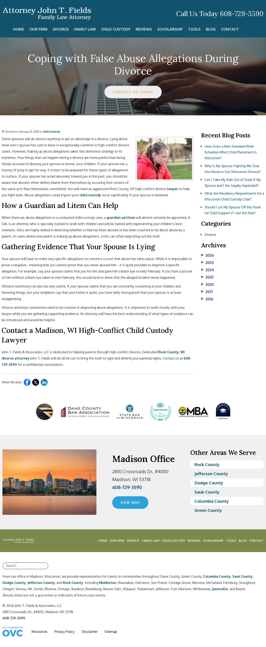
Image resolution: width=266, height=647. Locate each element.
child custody (90, 195)
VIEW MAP (130, 502)
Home (18, 29)
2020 (207, 284)
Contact (230, 29)
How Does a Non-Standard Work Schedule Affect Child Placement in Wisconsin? (230, 152)
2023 (207, 277)
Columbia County (212, 501)
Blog (211, 29)
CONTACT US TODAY (133, 92)
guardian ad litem (121, 217)
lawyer (172, 189)
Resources (39, 632)
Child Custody (115, 29)
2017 (207, 292)
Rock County (207, 464)
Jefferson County (211, 473)
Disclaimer (89, 632)
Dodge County (209, 482)
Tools (194, 29)
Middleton (107, 583)
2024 (207, 270)
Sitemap (111, 632)
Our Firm (38, 29)
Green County (208, 510)
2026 (207, 255)
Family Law (85, 29)
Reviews (144, 29)
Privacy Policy (64, 632)
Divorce (61, 29)
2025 (207, 262)
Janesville (220, 589)
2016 (207, 299)
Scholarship (170, 29)
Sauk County (207, 492)
